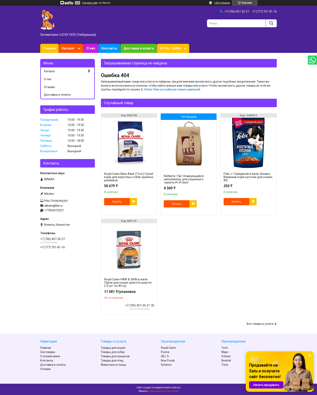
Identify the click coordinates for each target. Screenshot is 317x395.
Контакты (109, 48)
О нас (91, 48)
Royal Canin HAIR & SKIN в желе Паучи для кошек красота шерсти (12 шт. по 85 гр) (127, 282)
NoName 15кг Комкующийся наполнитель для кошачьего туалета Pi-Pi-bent (184, 179)
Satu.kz (176, 387)
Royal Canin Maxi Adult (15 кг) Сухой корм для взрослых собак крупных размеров (128, 177)
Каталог (68, 48)
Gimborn (166, 364)
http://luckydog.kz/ (56, 200)
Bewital (226, 360)
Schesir (226, 356)
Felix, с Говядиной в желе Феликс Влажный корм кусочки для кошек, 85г (248, 177)
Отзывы (49, 87)
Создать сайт (90, 2)
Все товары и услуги (260, 323)
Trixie (224, 364)
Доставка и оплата (139, 48)
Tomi (224, 347)
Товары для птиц (112, 360)
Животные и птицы (113, 364)
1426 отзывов (222, 2)
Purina (165, 352)
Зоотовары (47, 352)
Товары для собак (113, 352)
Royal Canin (168, 347)
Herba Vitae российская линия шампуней (172, 89)
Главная (49, 48)
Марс (224, 352)
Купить (117, 201)
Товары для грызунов (115, 356)
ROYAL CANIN (170, 48)
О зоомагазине (50, 356)
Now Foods (168, 360)
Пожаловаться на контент (164, 391)
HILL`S (165, 356)
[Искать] (271, 23)
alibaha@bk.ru (53, 205)
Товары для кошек (113, 347)
